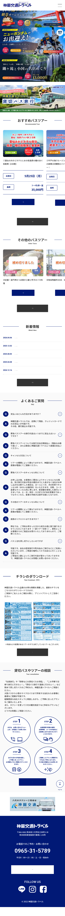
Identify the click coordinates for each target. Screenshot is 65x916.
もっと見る (32, 221)
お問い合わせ (32, 791)
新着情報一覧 (32, 391)
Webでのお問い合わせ (32, 878)
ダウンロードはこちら (32, 661)
